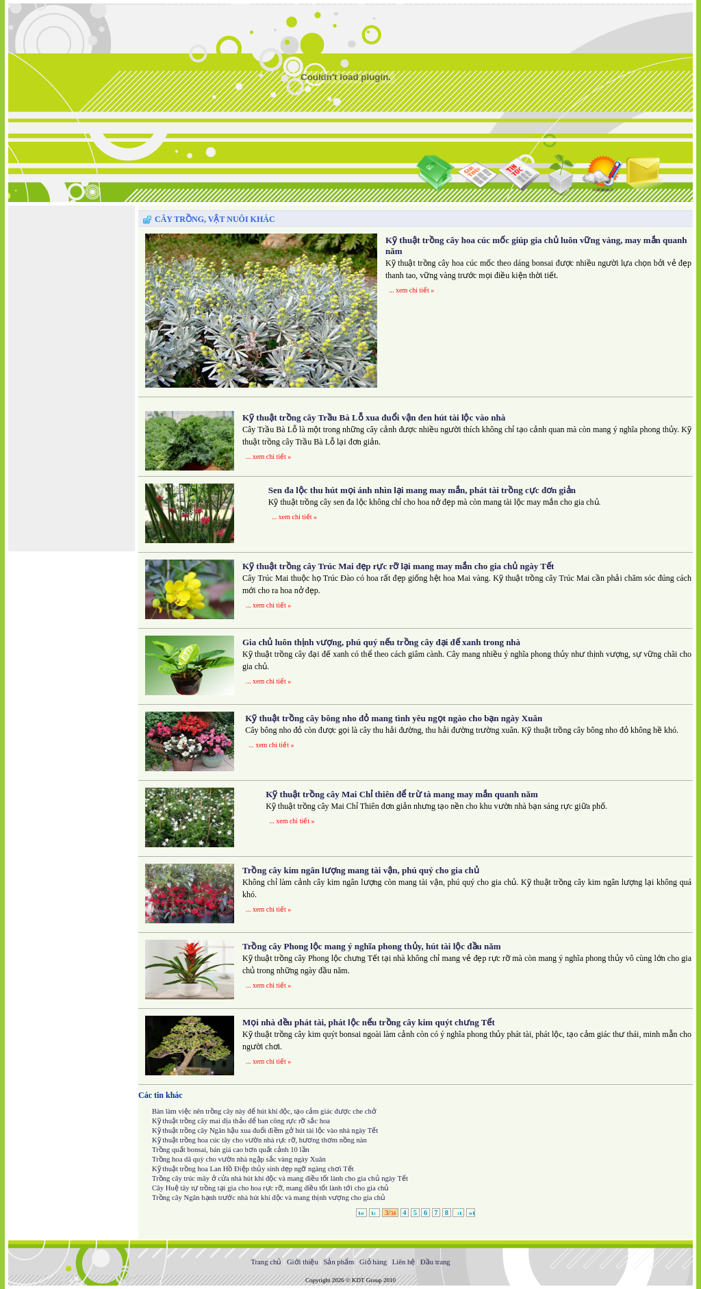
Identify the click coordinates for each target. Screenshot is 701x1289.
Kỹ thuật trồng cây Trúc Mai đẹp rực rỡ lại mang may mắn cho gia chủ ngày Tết (398, 566)
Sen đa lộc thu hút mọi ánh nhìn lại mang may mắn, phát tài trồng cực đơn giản (422, 490)
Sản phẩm (338, 1262)
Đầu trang (435, 1262)
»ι (470, 1212)
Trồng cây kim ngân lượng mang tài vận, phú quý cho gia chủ (360, 870)
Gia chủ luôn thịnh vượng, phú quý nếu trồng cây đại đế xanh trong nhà (381, 642)
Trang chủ (266, 1262)
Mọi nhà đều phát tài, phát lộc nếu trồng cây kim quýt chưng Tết (368, 1022)
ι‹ (375, 1212)
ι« (361, 1212)
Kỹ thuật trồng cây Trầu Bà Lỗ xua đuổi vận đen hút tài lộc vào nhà (373, 417)
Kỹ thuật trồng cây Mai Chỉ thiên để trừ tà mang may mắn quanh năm (402, 794)
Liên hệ (404, 1262)
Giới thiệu (302, 1262)
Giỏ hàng (373, 1262)
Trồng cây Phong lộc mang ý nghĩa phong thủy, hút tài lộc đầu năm (371, 946)
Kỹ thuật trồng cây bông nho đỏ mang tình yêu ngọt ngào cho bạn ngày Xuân (393, 718)
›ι (458, 1212)
